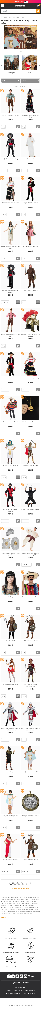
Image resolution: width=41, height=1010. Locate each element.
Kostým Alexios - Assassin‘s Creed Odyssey (30, 685)
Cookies (24, 993)
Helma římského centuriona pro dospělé (30, 335)
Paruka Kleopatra (11, 597)
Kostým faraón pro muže (10, 465)
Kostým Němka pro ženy (30, 246)
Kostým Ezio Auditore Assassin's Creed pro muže (30, 729)
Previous (1, 38)
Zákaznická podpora (20, 983)
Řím (29, 73)
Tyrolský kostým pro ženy (10, 684)
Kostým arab (30, 159)
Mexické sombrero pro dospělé (30, 597)
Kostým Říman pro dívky (10, 859)
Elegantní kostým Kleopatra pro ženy (10, 247)
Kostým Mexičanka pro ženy (10, 203)
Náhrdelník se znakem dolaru (30, 422)
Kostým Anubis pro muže (10, 772)
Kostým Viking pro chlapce (30, 859)
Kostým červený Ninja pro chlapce (10, 510)
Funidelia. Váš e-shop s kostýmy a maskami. (20, 6)
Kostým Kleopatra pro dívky (30, 772)
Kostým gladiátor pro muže (30, 465)
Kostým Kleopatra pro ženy (10, 816)
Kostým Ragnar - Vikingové (30, 290)
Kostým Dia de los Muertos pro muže (10, 160)
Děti (20, 51)
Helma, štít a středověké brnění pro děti (10, 554)
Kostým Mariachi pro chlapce (10, 378)
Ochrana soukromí (14, 993)
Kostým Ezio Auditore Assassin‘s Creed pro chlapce (10, 729)
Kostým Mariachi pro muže (30, 203)
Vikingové (11, 73)
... (1, 17)
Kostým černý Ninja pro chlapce (30, 509)
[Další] (30, 883)
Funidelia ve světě (20, 987)
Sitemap (32, 993)
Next (40, 38)
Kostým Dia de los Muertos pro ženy (30, 116)
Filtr (3, 80)
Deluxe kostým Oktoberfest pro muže (10, 335)
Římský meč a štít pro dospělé (30, 816)
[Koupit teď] (18, 126)
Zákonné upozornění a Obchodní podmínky (21, 990)
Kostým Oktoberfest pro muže (10, 115)
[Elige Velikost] (3, 127)
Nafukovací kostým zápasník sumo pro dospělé (30, 554)
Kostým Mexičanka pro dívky (30, 378)
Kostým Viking (10, 640)
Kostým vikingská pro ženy (30, 640)
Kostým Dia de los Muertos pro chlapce (10, 291)
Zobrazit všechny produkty (20, 889)
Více (4, 917)
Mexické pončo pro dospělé (10, 422)
